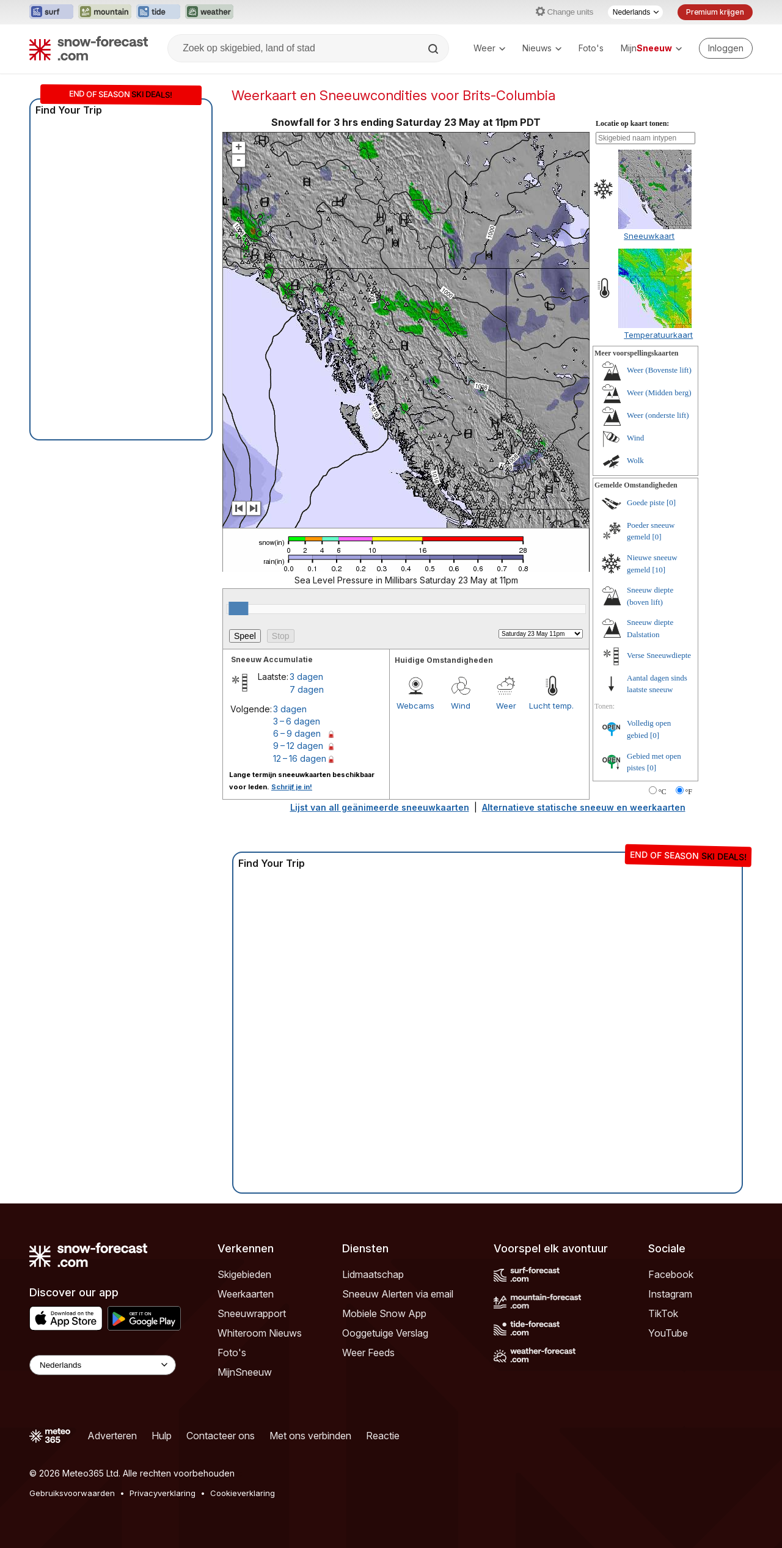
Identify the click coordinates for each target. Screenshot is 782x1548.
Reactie (383, 1435)
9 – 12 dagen (298, 745)
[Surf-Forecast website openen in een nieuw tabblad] (51, 12)
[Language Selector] (102, 1365)
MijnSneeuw (244, 1372)
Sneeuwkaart (649, 236)
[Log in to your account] (726, 48)
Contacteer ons (220, 1435)
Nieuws (541, 48)
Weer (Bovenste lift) (659, 369)
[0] (671, 502)
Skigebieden (244, 1274)
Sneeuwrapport (251, 1313)
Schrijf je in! (291, 787)
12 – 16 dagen (299, 758)
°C (663, 791)
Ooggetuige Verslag (385, 1333)
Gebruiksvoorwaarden (72, 1493)
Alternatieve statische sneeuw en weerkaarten (583, 807)
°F (688, 791)
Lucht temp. (551, 705)
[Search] (434, 49)
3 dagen (306, 676)
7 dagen (307, 689)
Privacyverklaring (163, 1493)
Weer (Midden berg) (659, 392)
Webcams (415, 705)
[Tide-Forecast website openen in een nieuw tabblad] (158, 12)
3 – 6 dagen (296, 721)
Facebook (670, 1274)
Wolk (635, 460)
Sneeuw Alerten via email (397, 1294)
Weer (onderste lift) (658, 415)
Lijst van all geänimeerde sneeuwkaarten (379, 807)
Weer (489, 48)
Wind (460, 705)
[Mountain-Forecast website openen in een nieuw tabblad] (104, 12)
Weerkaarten (245, 1294)
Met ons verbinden (310, 1435)
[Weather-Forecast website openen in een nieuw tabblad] (209, 12)
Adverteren (112, 1435)
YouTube (668, 1333)
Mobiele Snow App (384, 1313)
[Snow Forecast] (88, 48)
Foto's (591, 48)
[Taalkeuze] (635, 12)
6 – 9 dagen (297, 733)
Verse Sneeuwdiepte (659, 655)
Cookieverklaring (242, 1493)
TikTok (663, 1313)
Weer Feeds (368, 1352)
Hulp (162, 1435)
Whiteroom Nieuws (259, 1333)
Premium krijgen (715, 11)
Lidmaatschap (373, 1274)
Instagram (670, 1294)
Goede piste (646, 502)
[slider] (238, 608)
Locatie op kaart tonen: (632, 123)
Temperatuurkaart (658, 335)
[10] (659, 569)
